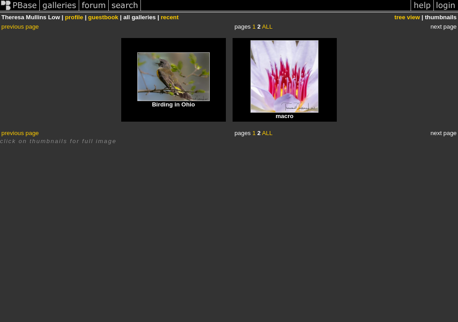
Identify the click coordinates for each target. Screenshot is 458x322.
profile (74, 17)
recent (169, 17)
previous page (20, 26)
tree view (407, 17)
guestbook (103, 17)
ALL (267, 26)
